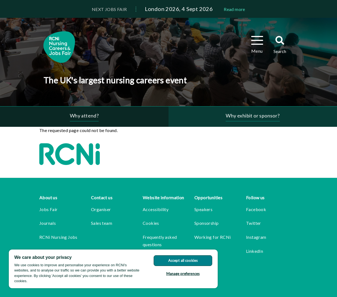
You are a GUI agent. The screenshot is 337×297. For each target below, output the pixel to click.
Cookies (151, 223)
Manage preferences (183, 273)
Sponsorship (206, 223)
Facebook (256, 209)
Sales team (101, 223)
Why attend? (84, 116)
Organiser (101, 209)
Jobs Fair (48, 209)
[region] (113, 269)
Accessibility (155, 209)
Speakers (203, 209)
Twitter (253, 223)
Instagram (256, 237)
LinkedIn (254, 251)
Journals (47, 223)
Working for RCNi (212, 237)
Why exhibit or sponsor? (253, 116)
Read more (234, 9)
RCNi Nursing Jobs (58, 237)
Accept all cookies (183, 260)
